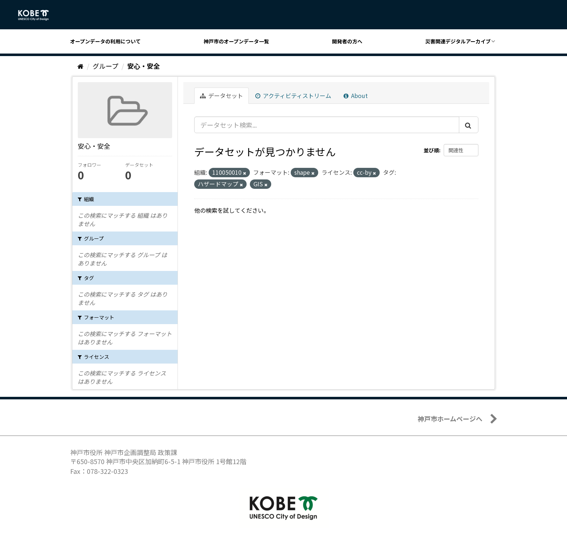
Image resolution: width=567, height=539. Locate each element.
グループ (105, 66)
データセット (221, 95)
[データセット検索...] (326, 124)
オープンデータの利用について (105, 41)
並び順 (431, 150)
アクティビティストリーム (293, 95)
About (356, 95)
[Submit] (468, 124)
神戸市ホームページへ (450, 418)
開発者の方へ (347, 41)
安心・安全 (143, 66)
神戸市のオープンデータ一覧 (236, 41)
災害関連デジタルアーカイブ (458, 41)
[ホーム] (80, 66)
